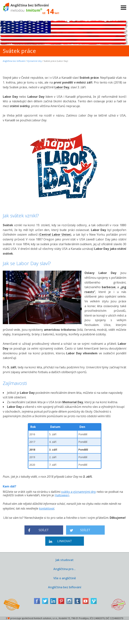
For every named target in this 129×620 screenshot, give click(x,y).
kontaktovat (46, 508)
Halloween (62, 495)
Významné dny (34, 61)
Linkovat (60, 541)
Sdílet (38, 530)
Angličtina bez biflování (14, 61)
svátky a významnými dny (78, 492)
